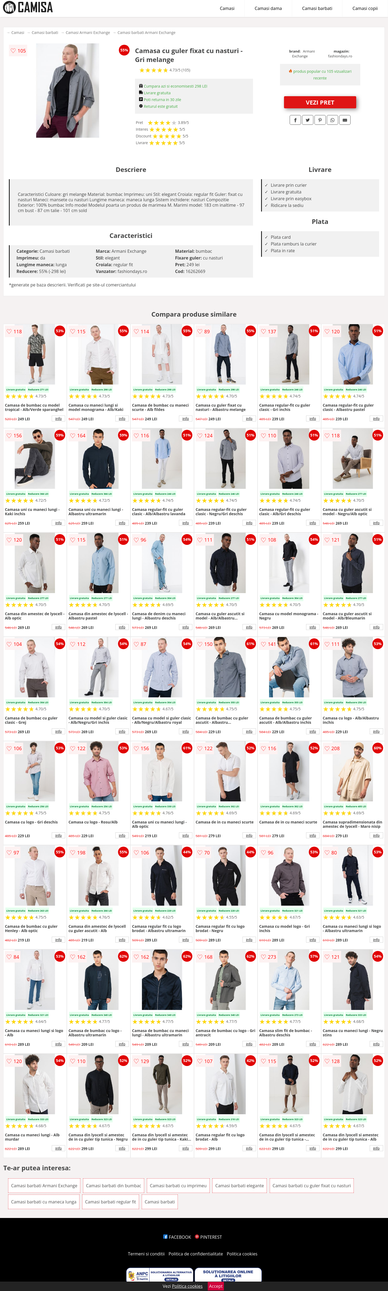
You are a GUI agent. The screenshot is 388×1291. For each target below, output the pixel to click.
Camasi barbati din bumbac (113, 1186)
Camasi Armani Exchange (88, 32)
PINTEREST (208, 1237)
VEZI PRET (320, 102)
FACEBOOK (177, 1237)
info (58, 418)
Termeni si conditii (146, 1254)
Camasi (227, 8)
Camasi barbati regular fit (110, 1202)
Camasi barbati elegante (239, 1186)
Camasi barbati (317, 8)
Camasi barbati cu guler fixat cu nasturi (312, 1186)
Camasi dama (268, 8)
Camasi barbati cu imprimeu (178, 1186)
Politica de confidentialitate (196, 1254)
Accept (216, 1286)
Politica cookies (242, 1254)
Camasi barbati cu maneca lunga (43, 1202)
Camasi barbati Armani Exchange (146, 32)
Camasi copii (365, 8)
